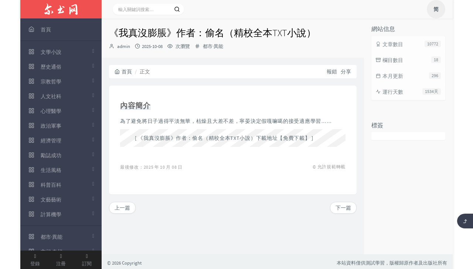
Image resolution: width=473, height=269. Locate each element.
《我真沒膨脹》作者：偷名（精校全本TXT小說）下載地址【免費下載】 (224, 138)
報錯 (332, 71)
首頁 (123, 71)
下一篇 (343, 207)
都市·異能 (213, 46)
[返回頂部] (465, 221)
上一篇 (122, 207)
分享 (346, 71)
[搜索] (177, 9)
